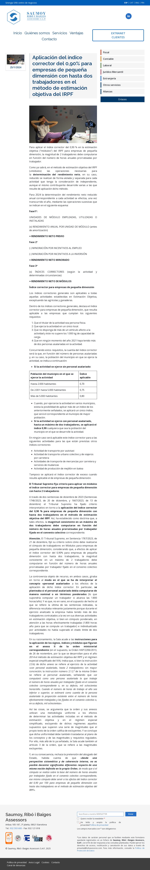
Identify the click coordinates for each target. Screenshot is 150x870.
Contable (108, 58)
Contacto (49, 39)
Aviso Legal (34, 862)
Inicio (17, 33)
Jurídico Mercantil (113, 72)
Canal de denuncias (16, 865)
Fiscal (106, 52)
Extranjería (109, 78)
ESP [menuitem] (126, 2)
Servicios (59, 33)
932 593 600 (16, 828)
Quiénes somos (37, 33)
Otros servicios (112, 85)
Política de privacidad (99, 825)
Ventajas (76, 33)
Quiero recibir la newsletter (92, 818)
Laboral (107, 65)
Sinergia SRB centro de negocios (21, 2)
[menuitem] (126, 3)
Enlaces (122, 99)
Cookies (45, 862)
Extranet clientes (118, 35)
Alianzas (107, 91)
